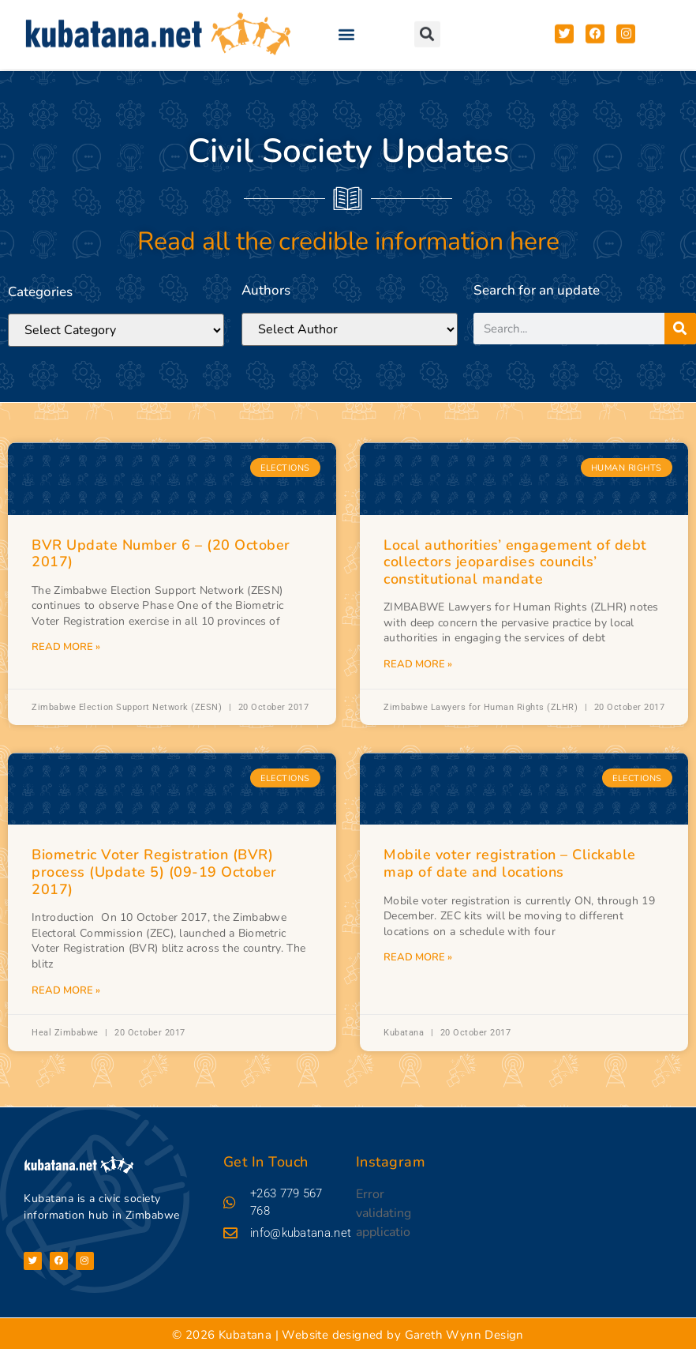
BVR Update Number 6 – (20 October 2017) (161, 553)
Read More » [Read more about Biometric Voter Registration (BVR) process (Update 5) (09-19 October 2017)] (66, 990)
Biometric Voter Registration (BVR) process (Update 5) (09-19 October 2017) (154, 871)
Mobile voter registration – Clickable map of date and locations (510, 863)
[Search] (680, 330)
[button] (347, 26)
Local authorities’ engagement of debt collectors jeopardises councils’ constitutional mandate (515, 561)
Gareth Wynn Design (464, 1332)
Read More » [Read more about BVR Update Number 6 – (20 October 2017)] (66, 647)
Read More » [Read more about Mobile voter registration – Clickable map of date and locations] (418, 957)
